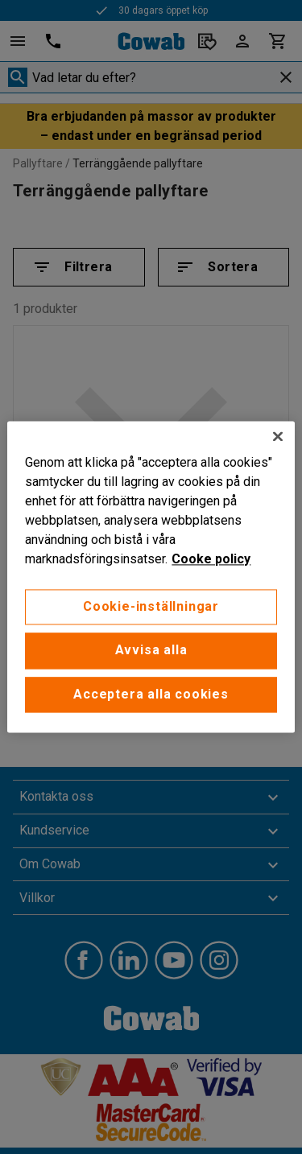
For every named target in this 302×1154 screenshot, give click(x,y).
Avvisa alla (151, 650)
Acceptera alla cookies (151, 694)
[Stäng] (278, 436)
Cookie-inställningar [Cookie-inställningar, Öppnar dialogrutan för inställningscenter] (151, 606)
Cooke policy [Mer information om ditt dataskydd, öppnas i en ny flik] (211, 559)
